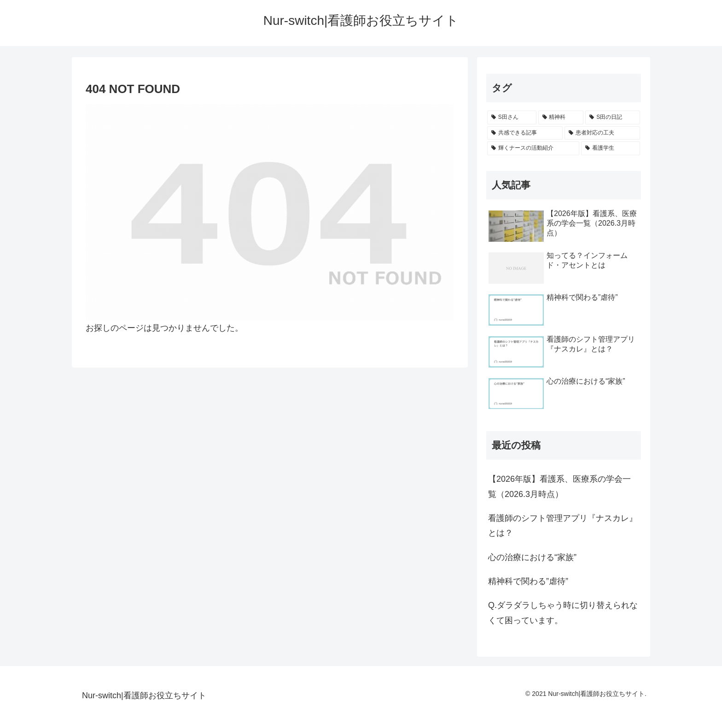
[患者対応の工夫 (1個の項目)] (602, 133)
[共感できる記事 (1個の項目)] (525, 133)
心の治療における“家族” (532, 557)
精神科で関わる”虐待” (528, 581)
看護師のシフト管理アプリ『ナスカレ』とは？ (562, 526)
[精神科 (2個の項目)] (561, 117)
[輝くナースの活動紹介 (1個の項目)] (533, 148)
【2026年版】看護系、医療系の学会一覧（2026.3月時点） (559, 486)
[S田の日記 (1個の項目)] (612, 117)
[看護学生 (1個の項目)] (610, 148)
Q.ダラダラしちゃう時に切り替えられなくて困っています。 (563, 613)
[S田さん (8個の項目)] (511, 117)
